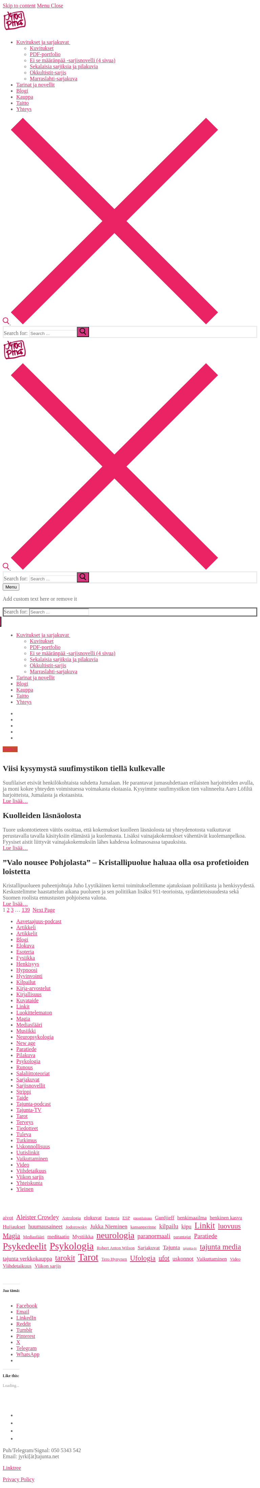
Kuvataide (27, 1000)
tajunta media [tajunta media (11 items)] (220, 1247)
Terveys (24, 1122)
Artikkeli (26, 927)
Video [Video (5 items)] (235, 1259)
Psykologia (28, 1061)
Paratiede (26, 1049)
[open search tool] (110, 323)
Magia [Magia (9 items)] (11, 1236)
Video (22, 1165)
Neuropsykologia (34, 1037)
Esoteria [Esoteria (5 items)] (112, 1217)
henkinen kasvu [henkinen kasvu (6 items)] (226, 1217)
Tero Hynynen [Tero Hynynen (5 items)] (114, 1259)
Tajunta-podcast (33, 1104)
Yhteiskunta (29, 1183)
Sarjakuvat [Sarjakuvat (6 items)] (148, 1247)
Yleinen (25, 1189)
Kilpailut (26, 982)
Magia (23, 1019)
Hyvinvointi (29, 976)
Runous (24, 1067)
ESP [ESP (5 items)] (126, 1217)
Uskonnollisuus (33, 1146)
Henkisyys (27, 964)
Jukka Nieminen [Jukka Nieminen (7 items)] (108, 1226)
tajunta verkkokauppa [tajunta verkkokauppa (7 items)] (27, 1258)
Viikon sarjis (30, 1177)
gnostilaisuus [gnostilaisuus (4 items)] (142, 1218)
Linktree (12, 1468)
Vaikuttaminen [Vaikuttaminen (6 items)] (212, 1259)
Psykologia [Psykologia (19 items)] (71, 1246)
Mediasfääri (29, 1025)
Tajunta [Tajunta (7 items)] (171, 1247)
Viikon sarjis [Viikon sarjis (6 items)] (48, 1266)
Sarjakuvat (27, 1079)
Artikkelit (26, 933)
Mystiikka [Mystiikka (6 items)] (82, 1236)
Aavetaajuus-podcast (38, 921)
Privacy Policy (19, 1479)
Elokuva (25, 946)
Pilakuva (25, 1055)
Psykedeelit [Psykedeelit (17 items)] (24, 1246)
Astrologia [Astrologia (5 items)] (71, 1217)
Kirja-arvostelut (33, 988)
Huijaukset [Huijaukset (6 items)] (14, 1226)
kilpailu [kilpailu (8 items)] (168, 1226)
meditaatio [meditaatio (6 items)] (58, 1236)
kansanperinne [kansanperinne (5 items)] (143, 1226)
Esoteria (25, 952)
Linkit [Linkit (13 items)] (205, 1225)
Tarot (22, 1116)
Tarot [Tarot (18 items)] (88, 1257)
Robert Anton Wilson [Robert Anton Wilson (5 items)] (116, 1247)
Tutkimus (26, 1140)
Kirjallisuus (29, 994)
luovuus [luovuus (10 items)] (229, 1226)
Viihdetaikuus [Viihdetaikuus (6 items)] (17, 1266)
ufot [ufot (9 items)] (163, 1258)
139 (26, 910)
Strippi (23, 1092)
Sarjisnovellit (30, 1085)
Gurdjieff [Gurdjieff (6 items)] (164, 1217)
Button (10, 749)
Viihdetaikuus (31, 1171)
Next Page (43, 910)
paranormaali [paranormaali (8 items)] (153, 1236)
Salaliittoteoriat (33, 1073)
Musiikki (26, 1031)
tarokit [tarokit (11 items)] (65, 1258)
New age (25, 1043)
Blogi (22, 939)
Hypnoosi (26, 970)
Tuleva (23, 1134)
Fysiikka (25, 958)
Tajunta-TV (28, 1110)
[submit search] (83, 332)
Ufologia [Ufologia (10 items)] (142, 1258)
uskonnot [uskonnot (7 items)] (183, 1258)
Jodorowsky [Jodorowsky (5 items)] (76, 1226)
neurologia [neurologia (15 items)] (115, 1235)
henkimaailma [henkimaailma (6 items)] (192, 1217)
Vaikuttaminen (32, 1158)
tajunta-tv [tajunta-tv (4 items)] (190, 1248)
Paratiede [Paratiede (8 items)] (205, 1236)
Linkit (22, 1006)
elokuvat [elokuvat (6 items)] (93, 1217)
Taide (22, 1098)
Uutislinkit (27, 1152)
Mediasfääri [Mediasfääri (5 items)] (33, 1236)
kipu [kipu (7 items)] (186, 1226)
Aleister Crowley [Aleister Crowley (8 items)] (37, 1217)
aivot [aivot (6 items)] (8, 1217)
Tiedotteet (27, 1128)
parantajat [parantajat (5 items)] (182, 1236)
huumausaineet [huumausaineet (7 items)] (45, 1226)
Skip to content (19, 5)
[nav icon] (11, 587)
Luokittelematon (34, 1012)
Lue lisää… (15, 801)
